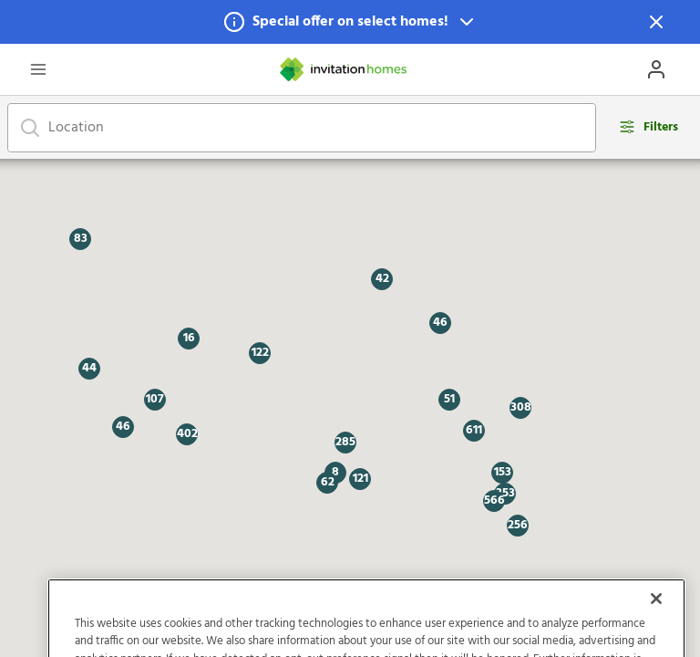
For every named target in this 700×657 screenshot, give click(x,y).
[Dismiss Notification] (656, 22)
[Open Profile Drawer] (656, 69)
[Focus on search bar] (30, 128)
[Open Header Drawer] (38, 69)
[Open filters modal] (648, 127)
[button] (350, 22)
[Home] (344, 69)
